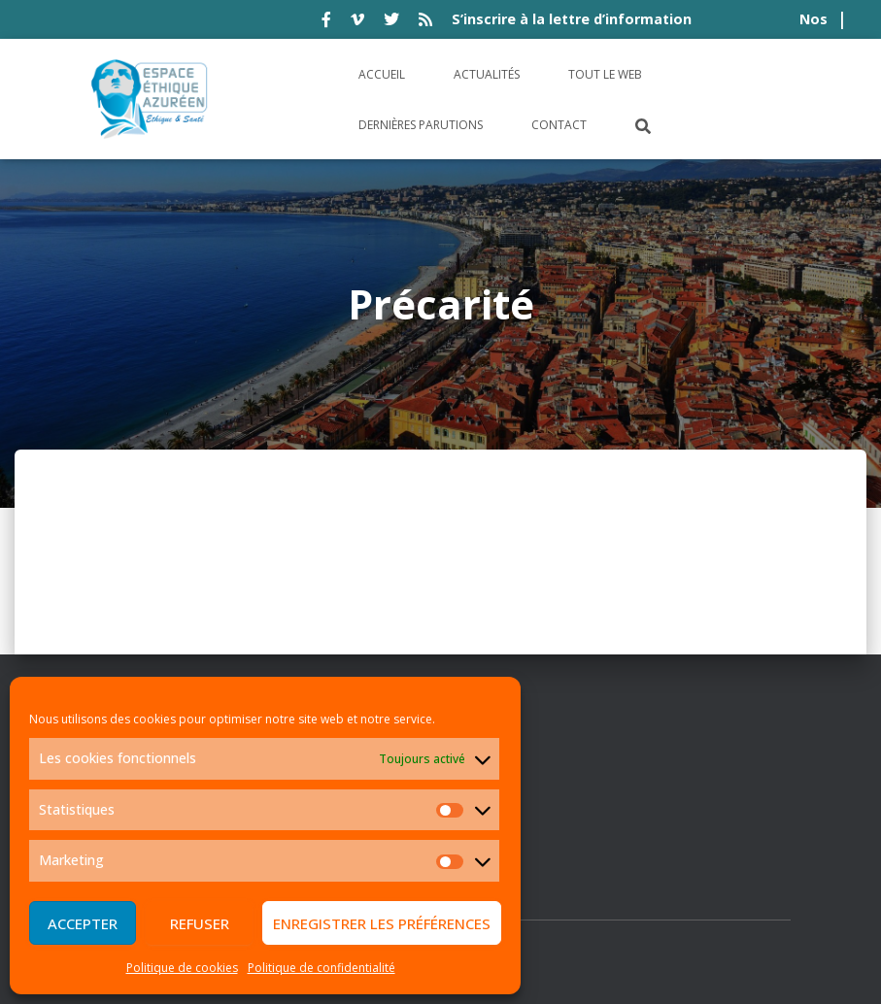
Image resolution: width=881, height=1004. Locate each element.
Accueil (381, 74)
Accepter (83, 923)
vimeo (357, 22)
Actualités (487, 74)
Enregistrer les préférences (382, 923)
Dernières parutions (420, 125)
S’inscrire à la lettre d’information (572, 19)
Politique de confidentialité (321, 967)
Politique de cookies (182, 967)
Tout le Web (605, 74)
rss (425, 22)
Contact (559, 125)
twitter (391, 22)
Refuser (199, 923)
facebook (326, 22)
